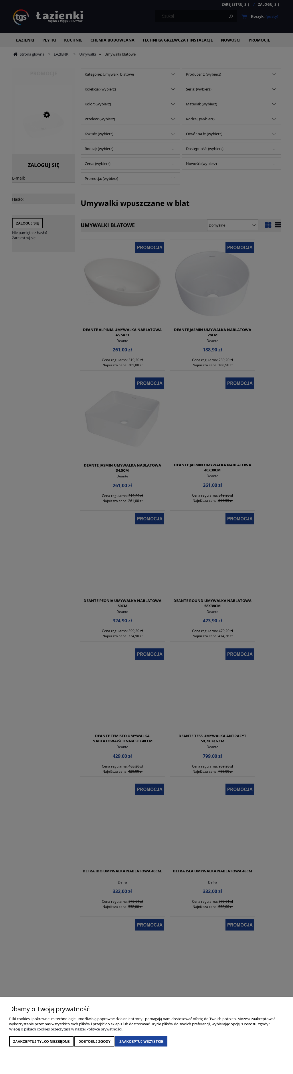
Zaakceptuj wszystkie (141, 1042)
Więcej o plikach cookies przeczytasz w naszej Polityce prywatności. (65, 1029)
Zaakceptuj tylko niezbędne (41, 1042)
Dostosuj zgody (94, 1042)
